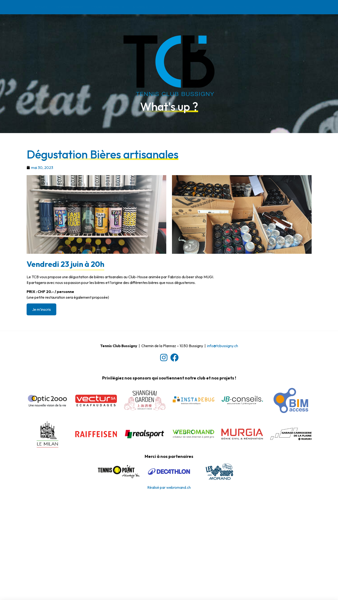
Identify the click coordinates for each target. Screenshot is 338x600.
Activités (245, 7)
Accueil (41, 7)
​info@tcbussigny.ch (222, 345)
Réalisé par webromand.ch (169, 487)
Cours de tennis (108, 7)
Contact (295, 7)
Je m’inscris (41, 309)
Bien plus (183, 7)
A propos (272, 7)
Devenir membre (69, 7)
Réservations (214, 7)
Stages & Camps (149, 7)
